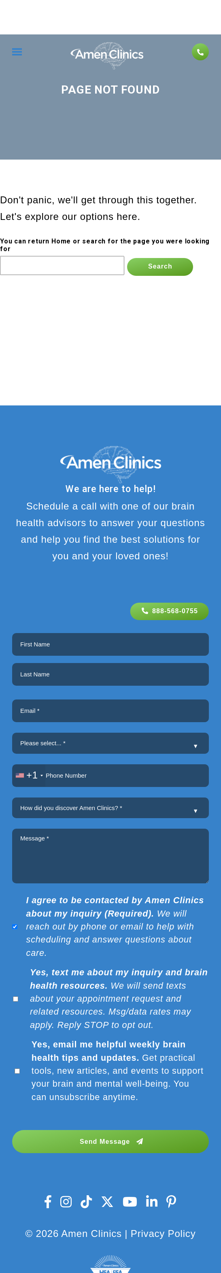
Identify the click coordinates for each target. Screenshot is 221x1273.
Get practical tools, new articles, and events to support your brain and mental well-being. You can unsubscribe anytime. (118, 1070)
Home (61, 241)
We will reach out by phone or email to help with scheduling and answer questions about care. (115, 926)
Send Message (111, 1141)
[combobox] (29, 776)
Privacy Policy (163, 1233)
